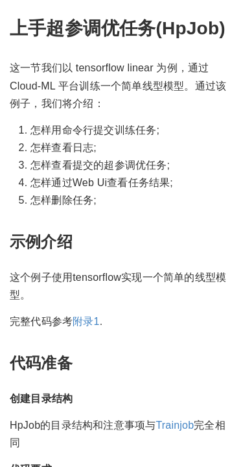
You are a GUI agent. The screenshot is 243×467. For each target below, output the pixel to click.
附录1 (86, 321)
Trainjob (175, 425)
